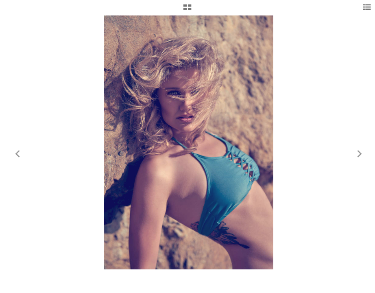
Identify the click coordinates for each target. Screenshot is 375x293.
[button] (187, 10)
